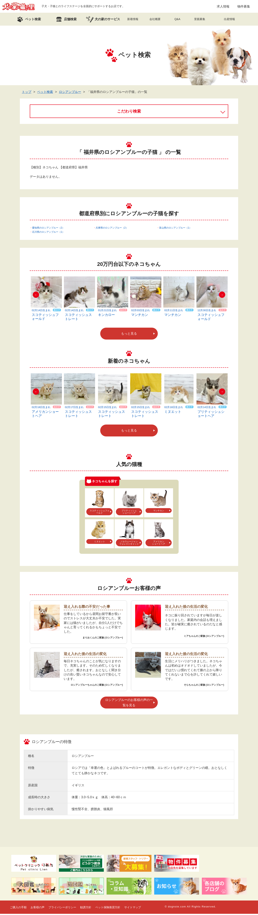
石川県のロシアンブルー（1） (48, 233)
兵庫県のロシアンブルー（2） (112, 229)
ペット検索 (45, 93)
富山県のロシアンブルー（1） (175, 229)
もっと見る (129, 334)
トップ (26, 93)
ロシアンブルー (70, 93)
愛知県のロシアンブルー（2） (48, 229)
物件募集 (243, 7)
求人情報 (223, 7)
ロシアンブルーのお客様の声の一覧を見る (129, 703)
